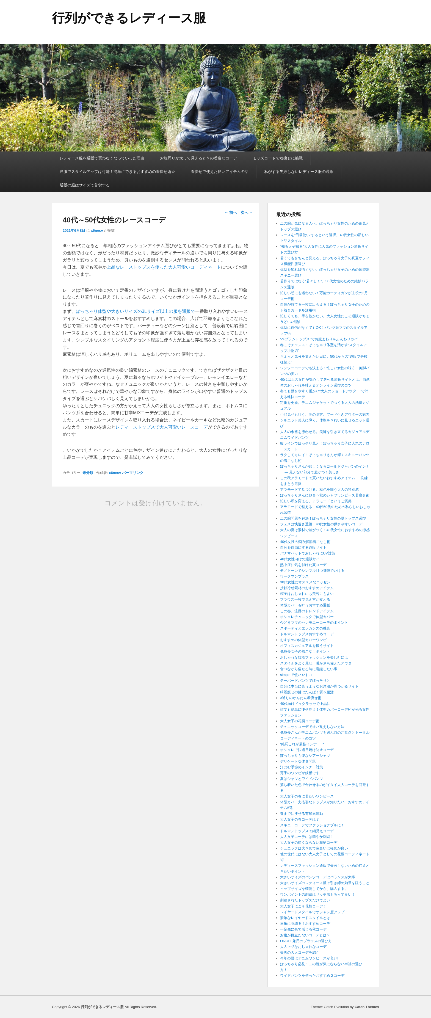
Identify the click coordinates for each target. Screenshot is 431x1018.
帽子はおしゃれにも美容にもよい (307, 594)
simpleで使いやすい (296, 675)
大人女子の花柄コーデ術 (299, 721)
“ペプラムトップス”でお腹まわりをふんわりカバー (320, 339)
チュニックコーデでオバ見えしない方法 (312, 727)
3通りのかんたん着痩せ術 (300, 698)
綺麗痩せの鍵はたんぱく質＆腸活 (307, 692)
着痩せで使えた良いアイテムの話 (219, 171)
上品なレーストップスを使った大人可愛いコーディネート (164, 267)
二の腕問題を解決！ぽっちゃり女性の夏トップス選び (323, 518)
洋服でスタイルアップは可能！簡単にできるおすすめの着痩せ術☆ (117, 171)
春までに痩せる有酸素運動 (301, 814)
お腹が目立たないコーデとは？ (305, 935)
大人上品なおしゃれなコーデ (303, 947)
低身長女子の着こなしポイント (305, 651)
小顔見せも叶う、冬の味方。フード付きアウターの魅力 (324, 414)
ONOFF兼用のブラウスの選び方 (306, 941)
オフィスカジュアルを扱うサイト (307, 646)
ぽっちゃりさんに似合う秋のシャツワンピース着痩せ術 (324, 495)
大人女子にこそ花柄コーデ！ (303, 906)
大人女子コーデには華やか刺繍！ (307, 837)
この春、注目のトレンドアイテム (307, 611)
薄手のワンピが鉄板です (299, 773)
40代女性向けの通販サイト (301, 559)
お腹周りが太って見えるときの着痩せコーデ (198, 158)
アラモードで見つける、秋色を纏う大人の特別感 (319, 489)
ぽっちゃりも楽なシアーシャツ (305, 756)
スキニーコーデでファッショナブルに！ (312, 825)
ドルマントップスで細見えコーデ (307, 831)
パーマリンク (132, 473)
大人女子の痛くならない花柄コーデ (308, 842)
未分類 (87, 473)
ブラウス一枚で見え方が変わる (305, 599)
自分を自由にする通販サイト (303, 547)
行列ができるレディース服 (129, 18)
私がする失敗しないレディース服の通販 (298, 171)
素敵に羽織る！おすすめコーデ (305, 924)
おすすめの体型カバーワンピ (303, 640)
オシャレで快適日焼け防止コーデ (307, 750)
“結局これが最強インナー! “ (302, 744)
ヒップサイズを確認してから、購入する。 (314, 889)
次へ (247, 212)
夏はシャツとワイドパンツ (301, 779)
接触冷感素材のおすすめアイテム (307, 588)
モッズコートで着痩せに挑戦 (278, 158)
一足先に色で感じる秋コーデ (303, 929)
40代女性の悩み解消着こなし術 (305, 542)
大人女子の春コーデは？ (299, 819)
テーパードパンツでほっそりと (305, 680)
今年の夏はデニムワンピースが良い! (309, 958)
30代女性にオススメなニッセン (305, 582)
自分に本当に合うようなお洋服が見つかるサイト (319, 686)
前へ (230, 212)
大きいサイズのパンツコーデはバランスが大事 (317, 877)
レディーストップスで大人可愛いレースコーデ (161, 427)
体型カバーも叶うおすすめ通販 (305, 605)
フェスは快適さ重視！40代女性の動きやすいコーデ (321, 524)
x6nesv (97, 230)
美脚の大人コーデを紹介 (299, 952)
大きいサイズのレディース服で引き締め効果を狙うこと (324, 883)
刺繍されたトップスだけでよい (305, 900)
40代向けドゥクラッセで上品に (305, 704)
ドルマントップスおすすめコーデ (307, 634)
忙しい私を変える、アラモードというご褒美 (316, 501)
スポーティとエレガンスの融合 (305, 628)
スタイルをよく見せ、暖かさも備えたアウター (317, 663)
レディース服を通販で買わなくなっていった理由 (102, 158)
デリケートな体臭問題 (298, 761)
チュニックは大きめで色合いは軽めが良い (314, 848)
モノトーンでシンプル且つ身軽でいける (312, 571)
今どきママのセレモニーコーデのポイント (314, 622)
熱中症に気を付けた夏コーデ (303, 565)
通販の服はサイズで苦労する (85, 185)
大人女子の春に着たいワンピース (307, 796)
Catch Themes (367, 1007)
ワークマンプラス (294, 576)
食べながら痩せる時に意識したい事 (308, 669)
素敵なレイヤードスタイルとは (305, 918)
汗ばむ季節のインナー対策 (301, 767)
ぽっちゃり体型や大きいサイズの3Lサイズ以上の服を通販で (135, 311)
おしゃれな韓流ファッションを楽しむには (314, 657)
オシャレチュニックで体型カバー (307, 617)
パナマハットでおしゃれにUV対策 (307, 553)
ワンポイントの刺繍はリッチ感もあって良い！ (317, 894)
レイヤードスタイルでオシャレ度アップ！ (314, 912)
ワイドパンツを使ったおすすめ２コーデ (312, 975)
